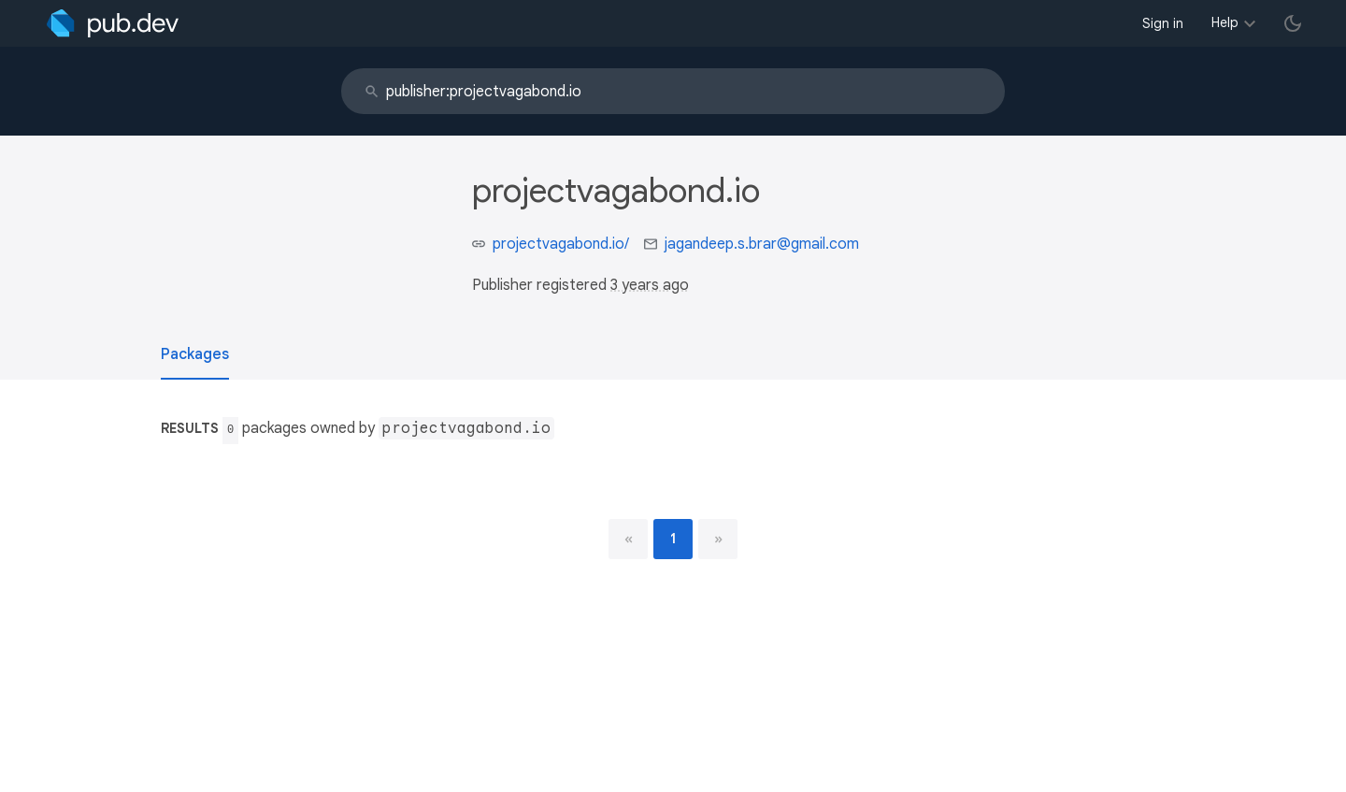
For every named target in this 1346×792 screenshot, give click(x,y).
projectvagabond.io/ (561, 244)
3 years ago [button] (649, 285)
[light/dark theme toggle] (1293, 23)
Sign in (1162, 23)
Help (1225, 22)
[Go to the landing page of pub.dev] (113, 23)
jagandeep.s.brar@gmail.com (762, 244)
